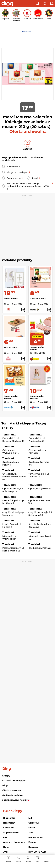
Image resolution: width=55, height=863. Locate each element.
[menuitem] (8, 859)
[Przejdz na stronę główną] (7, 4)
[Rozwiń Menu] (46, 859)
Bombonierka (15, 178)
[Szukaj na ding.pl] (28, 859)
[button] (37, 4)
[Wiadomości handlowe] (37, 859)
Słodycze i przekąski (18, 172)
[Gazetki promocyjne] (8, 859)
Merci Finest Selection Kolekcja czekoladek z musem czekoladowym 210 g (30, 186)
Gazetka (27, 149)
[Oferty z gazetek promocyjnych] (18, 859)
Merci (36, 178)
